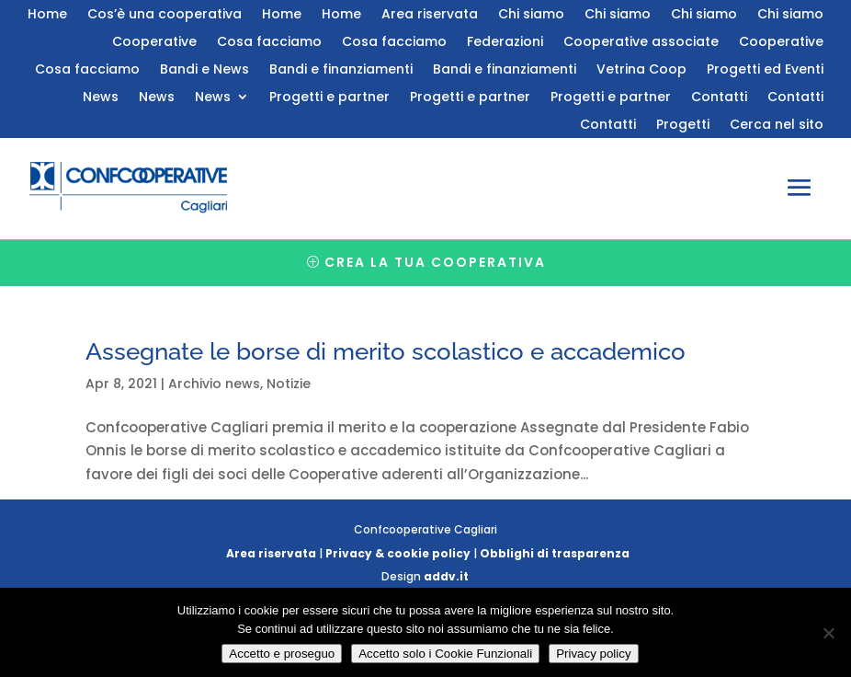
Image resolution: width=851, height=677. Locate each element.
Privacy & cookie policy (398, 553)
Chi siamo (531, 15)
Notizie (289, 383)
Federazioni (505, 43)
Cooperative (154, 43)
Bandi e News (204, 70)
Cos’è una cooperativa (164, 15)
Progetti (682, 125)
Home (47, 15)
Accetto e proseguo (282, 653)
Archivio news (214, 383)
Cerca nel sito (776, 125)
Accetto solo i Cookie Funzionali (445, 653)
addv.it (446, 576)
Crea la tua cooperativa (435, 262)
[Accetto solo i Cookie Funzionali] (828, 633)
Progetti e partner (329, 98)
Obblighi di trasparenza (555, 553)
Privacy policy (593, 653)
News (101, 98)
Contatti (719, 98)
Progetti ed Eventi (765, 70)
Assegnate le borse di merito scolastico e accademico (385, 351)
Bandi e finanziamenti (341, 70)
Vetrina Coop (641, 70)
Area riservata (429, 15)
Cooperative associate (641, 43)
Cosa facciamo (269, 43)
